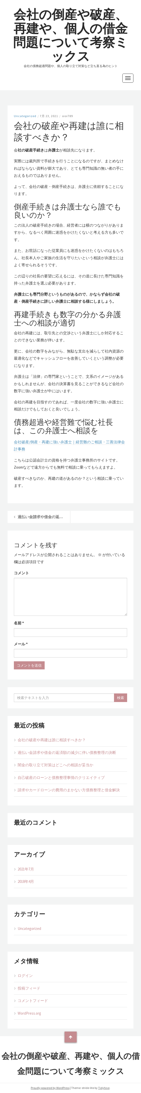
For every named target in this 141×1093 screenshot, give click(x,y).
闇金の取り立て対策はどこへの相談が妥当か (55, 764)
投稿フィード (29, 988)
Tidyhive (103, 1088)
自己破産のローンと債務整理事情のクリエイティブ (61, 777)
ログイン (25, 975)
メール (21, 644)
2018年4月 (26, 881)
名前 (19, 623)
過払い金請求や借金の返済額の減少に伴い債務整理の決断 (67, 752)
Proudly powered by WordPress (50, 1088)
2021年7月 (26, 869)
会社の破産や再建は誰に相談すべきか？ (52, 739)
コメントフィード (33, 1000)
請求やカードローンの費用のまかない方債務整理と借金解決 (69, 790)
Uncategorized (25, 116)
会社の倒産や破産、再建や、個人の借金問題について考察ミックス (70, 35)
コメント (21, 573)
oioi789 (67, 116)
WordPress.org (29, 1013)
